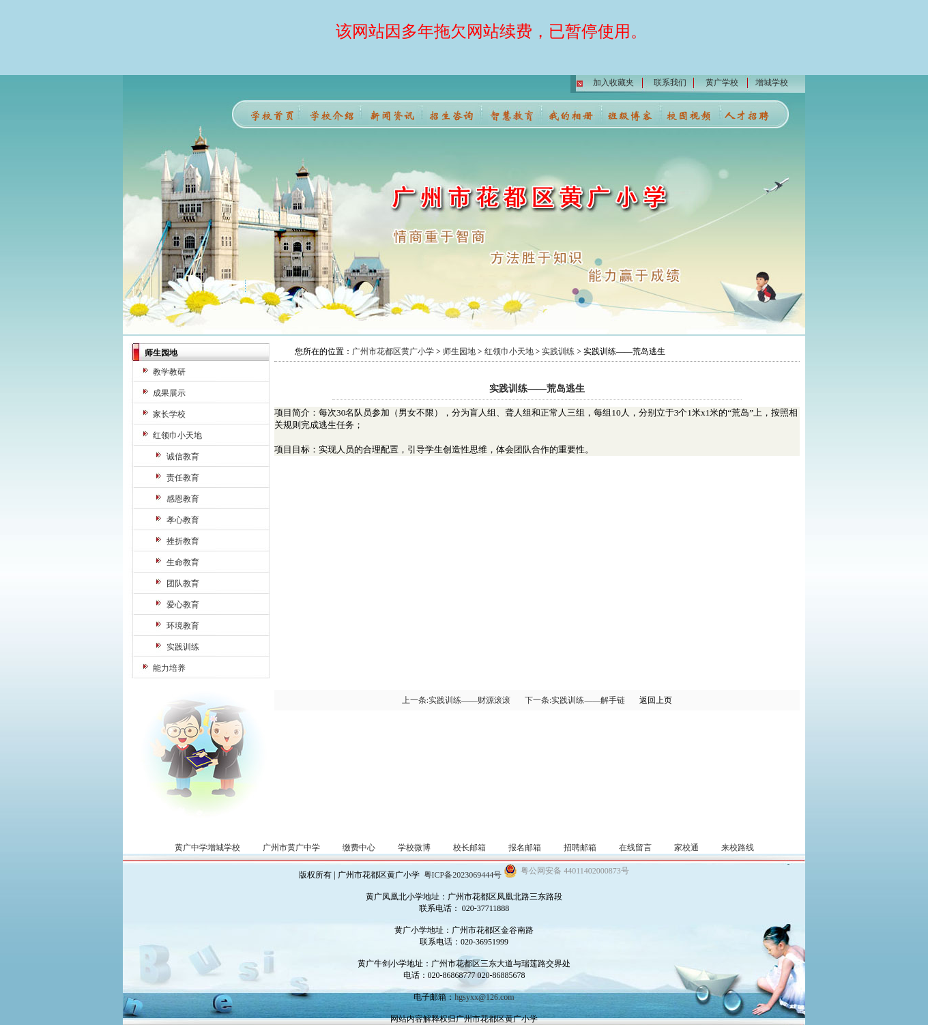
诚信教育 (182, 456)
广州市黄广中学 (291, 847)
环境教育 (182, 626)
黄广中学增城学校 (207, 847)
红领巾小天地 (177, 435)
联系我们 (670, 82)
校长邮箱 (469, 847)
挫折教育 (182, 541)
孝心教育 (182, 520)
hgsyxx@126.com (484, 997)
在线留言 (635, 847)
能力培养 (169, 668)
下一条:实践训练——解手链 (575, 700)
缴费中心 (359, 847)
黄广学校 (722, 82)
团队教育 (182, 583)
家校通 (686, 847)
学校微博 (414, 847)
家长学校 (169, 414)
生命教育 (182, 562)
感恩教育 (182, 499)
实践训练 (182, 647)
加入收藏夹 (613, 82)
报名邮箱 (524, 847)
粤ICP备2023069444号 (463, 875)
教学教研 (169, 372)
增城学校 (771, 82)
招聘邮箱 (580, 847)
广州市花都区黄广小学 (393, 351)
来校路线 (737, 847)
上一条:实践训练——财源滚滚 (456, 700)
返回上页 (655, 700)
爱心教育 (182, 604)
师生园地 (459, 351)
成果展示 (169, 393)
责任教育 (182, 477)
